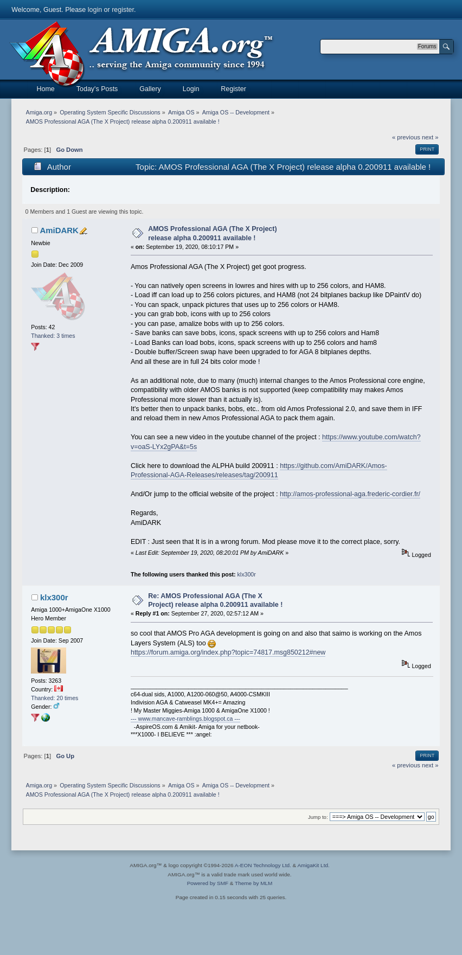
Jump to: (318, 817)
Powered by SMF (207, 883)
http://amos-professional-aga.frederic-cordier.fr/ (350, 494)
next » (430, 137)
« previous (406, 137)
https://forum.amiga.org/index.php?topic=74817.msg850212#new (228, 652)
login (95, 10)
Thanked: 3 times (53, 335)
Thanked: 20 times (54, 698)
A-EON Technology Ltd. (263, 865)
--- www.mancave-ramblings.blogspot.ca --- (185, 718)
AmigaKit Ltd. (313, 865)
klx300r (247, 574)
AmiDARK (59, 230)
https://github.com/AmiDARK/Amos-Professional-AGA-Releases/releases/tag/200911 (259, 470)
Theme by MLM (253, 883)
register (123, 10)
